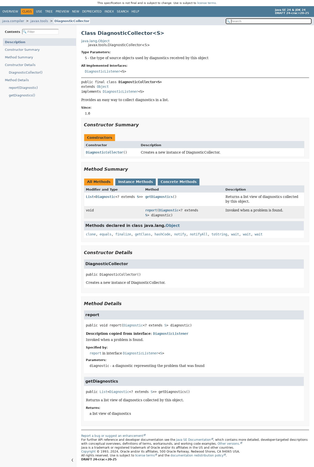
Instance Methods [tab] (135, 182)
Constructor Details (20, 65)
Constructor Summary (22, 50)
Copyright (88, 451)
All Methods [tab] (98, 182)
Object (103, 87)
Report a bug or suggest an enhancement (112, 436)
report (151, 210)
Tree (49, 11)
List (90, 197)
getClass (143, 234)
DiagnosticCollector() (25, 72)
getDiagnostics (159, 197)
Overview (10, 11)
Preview (62, 11)
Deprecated (92, 11)
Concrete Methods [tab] (178, 182)
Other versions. (229, 443)
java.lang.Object (95, 41)
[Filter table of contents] (40, 32)
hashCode (162, 234)
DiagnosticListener (102, 71)
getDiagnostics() (22, 95)
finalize (123, 234)
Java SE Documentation (193, 439)
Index (109, 11)
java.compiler (13, 21)
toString (219, 234)
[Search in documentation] (269, 21)
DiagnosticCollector (71, 21)
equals (105, 234)
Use (39, 11)
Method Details (17, 80)
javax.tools (39, 21)
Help (135, 11)
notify (180, 234)
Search (123, 11)
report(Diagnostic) (23, 88)
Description (15, 42)
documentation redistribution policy (196, 455)
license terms (206, 3)
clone (91, 234)
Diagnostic (105, 197)
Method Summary (19, 57)
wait (235, 234)
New (75, 11)
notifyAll (199, 234)
